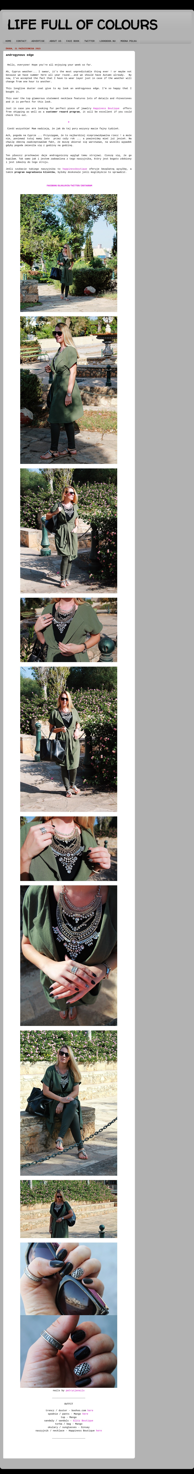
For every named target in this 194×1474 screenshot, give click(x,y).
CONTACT (21, 41)
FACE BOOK (72, 41)
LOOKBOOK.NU (108, 41)
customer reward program (63, 112)
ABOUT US (55, 41)
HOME (8, 41)
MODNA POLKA (129, 41)
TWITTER (89, 41)
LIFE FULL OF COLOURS (82, 24)
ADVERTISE (38, 41)
